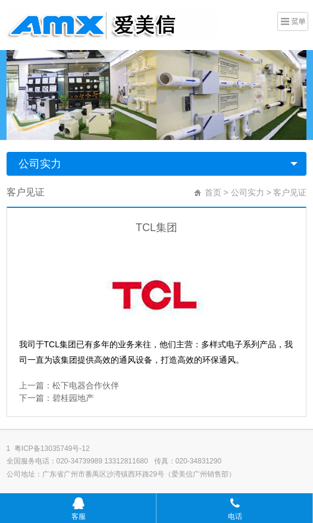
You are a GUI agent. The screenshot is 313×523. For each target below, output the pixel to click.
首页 (213, 192)
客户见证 (289, 192)
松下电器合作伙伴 (85, 385)
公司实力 (39, 164)
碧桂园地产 (73, 398)
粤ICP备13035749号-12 (52, 448)
